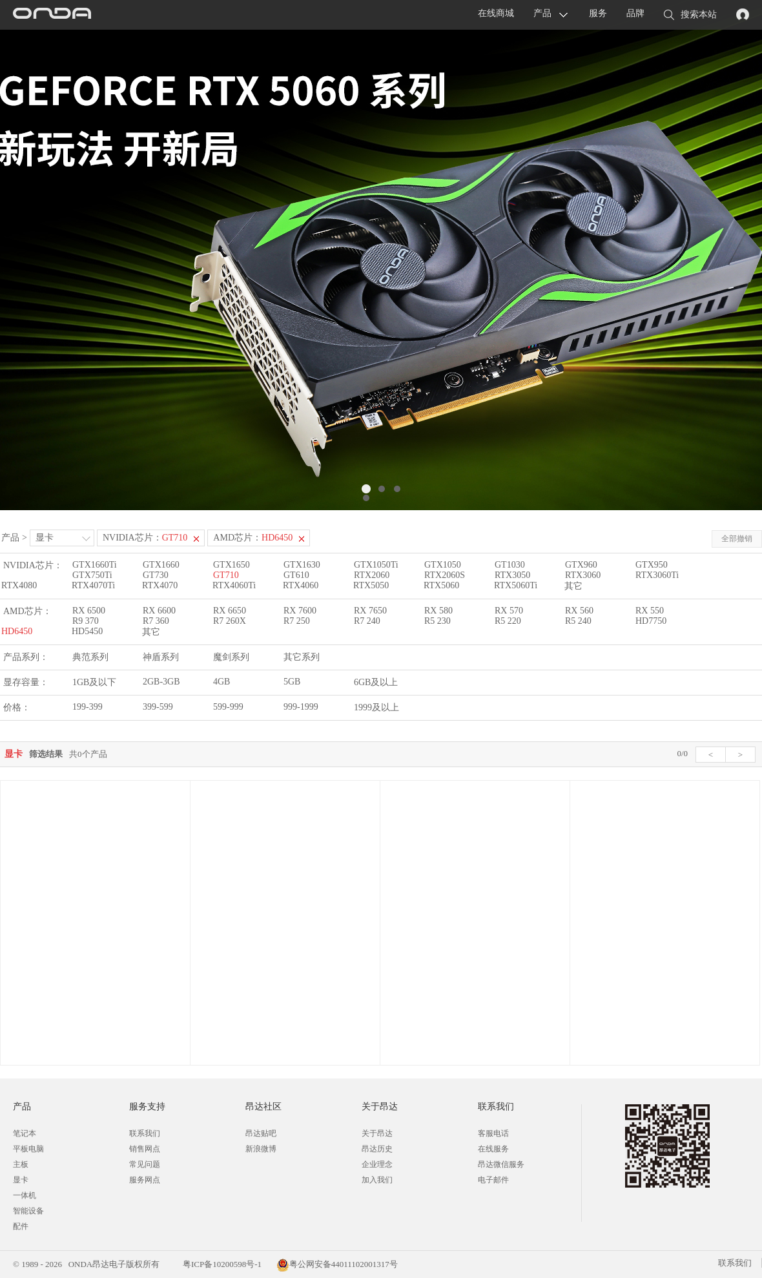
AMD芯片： (253, 537)
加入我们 (377, 1179)
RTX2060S (444, 575)
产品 (542, 13)
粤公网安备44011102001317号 (337, 1264)
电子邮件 (493, 1179)
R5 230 (437, 621)
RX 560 (579, 610)
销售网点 (144, 1148)
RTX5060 (441, 585)
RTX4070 (160, 585)
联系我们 (144, 1133)
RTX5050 (371, 585)
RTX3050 (512, 575)
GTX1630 (301, 565)
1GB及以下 (94, 682)
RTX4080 (19, 585)
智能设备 (28, 1210)
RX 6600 (159, 610)
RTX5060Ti (515, 585)
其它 (573, 586)
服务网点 (144, 1179)
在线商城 (496, 13)
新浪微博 (260, 1148)
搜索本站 (690, 15)
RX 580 (438, 610)
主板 (20, 1164)
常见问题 (144, 1164)
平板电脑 (28, 1148)
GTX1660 (161, 565)
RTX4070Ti (93, 585)
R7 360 (156, 621)
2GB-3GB (161, 681)
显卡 (45, 537)
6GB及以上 (376, 682)
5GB (291, 681)
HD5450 (87, 631)
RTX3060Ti (657, 575)
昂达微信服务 (501, 1164)
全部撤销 (736, 538)
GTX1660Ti (94, 565)
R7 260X (229, 621)
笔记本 (24, 1133)
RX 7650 (370, 610)
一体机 (24, 1195)
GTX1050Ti (376, 565)
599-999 (228, 707)
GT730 (156, 575)
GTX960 (581, 565)
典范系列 (90, 657)
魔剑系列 (231, 657)
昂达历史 (377, 1148)
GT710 (226, 575)
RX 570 (509, 610)
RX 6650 (229, 610)
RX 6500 (88, 610)
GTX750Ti (92, 575)
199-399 (87, 707)
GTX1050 (442, 565)
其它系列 (301, 657)
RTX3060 (583, 575)
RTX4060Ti (234, 585)
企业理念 (377, 1164)
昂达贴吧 (260, 1133)
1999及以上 (376, 707)
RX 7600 (299, 610)
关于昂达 (377, 1133)
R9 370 (85, 621)
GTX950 (651, 565)
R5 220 (508, 621)
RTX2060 (371, 575)
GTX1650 (231, 565)
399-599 (158, 707)
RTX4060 (300, 585)
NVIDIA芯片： (145, 537)
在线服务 (493, 1148)
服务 (598, 13)
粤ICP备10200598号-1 (221, 1264)
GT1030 (510, 565)
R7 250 (296, 621)
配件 (20, 1226)
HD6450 (16, 631)
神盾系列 (161, 657)
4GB (221, 681)
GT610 (296, 575)
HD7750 (650, 621)
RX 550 (649, 610)
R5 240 (578, 621)
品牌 (635, 13)
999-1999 (300, 707)
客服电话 (493, 1133)
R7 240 (367, 621)
